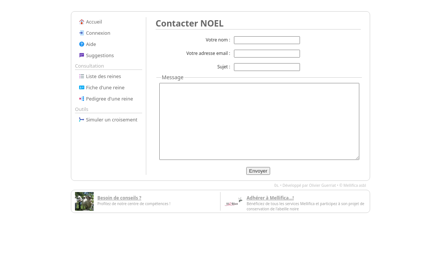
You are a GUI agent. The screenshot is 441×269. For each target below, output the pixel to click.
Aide (87, 44)
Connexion (94, 33)
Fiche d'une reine (102, 87)
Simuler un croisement (108, 119)
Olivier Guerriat (322, 185)
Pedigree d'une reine (106, 98)
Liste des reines (100, 76)
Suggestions (96, 55)
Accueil (90, 21)
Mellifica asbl (354, 185)
